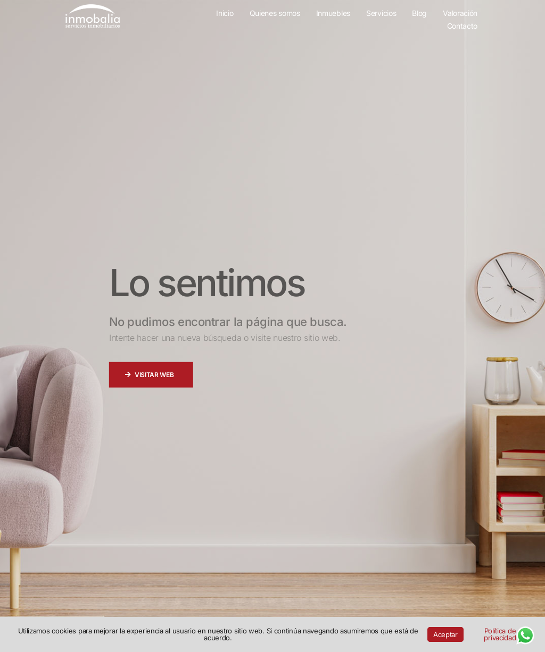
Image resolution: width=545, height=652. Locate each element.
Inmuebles (333, 14)
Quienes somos (275, 14)
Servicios (381, 14)
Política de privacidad (500, 634)
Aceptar (445, 634)
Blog (419, 14)
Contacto (462, 26)
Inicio (224, 14)
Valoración (460, 14)
